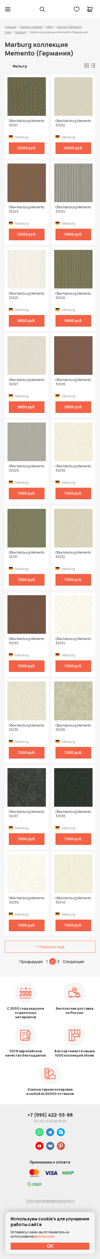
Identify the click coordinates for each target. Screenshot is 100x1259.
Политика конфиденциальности (50, 1200)
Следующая (73, 961)
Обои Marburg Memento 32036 (73, 727)
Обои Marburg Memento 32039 (26, 900)
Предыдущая (31, 961)
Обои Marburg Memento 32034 (73, 641)
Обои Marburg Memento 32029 (26, 468)
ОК (50, 1246)
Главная (10, 27)
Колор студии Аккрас (21, 9)
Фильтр (20, 66)
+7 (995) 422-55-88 (50, 1115)
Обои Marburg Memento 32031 (26, 554)
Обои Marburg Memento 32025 (26, 295)
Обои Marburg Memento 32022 (73, 123)
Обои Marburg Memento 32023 (26, 209)
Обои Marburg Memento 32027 (26, 382)
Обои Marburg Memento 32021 (26, 123)
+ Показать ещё (50, 946)
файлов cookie (44, 1236)
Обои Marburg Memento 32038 (73, 814)
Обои (49, 27)
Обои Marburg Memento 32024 (73, 209)
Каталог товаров (31, 27)
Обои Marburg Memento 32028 (73, 382)
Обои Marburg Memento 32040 (73, 900)
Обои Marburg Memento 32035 (26, 727)
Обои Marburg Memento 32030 (73, 468)
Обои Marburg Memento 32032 (73, 554)
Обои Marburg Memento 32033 (26, 641)
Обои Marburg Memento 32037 (26, 814)
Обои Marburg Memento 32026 (73, 295)
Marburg (20, 32)
